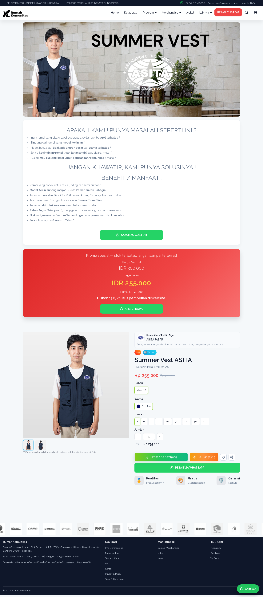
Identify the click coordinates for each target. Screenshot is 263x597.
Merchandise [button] (171, 12)
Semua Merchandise (168, 548)
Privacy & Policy (113, 574)
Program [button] (150, 12)
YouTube (214, 558)
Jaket (161, 553)
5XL (196, 421)
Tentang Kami (112, 558)
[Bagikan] (232, 457)
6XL (205, 421)
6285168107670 (195, 3)
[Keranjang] (255, 12)
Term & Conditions (114, 579)
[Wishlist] (223, 457)
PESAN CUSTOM (228, 12)
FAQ (107, 563)
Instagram (215, 548)
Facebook (215, 553)
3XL (177, 421)
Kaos (160, 558)
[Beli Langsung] (204, 457)
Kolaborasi (131, 12)
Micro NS (141, 390)
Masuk (245, 3)
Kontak (108, 568)
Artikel (190, 12)
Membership (111, 553)
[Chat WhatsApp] (248, 588)
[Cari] (246, 12)
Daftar (253, 3)
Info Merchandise (114, 548)
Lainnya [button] (205, 12)
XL (158, 421)
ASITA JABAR (154, 339)
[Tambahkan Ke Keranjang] (161, 457)
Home (115, 12)
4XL (186, 421)
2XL (167, 421)
